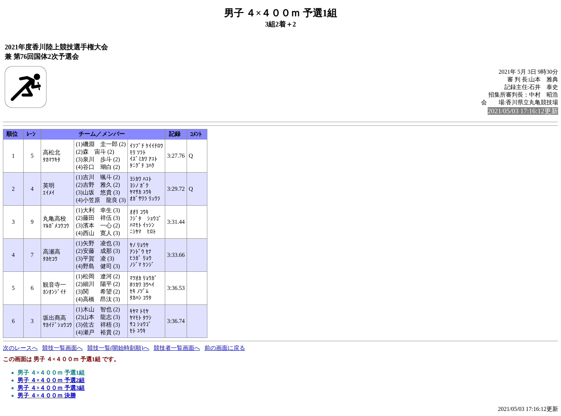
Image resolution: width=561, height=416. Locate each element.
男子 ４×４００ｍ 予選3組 (51, 388)
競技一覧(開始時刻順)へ (118, 348)
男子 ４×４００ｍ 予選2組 (51, 380)
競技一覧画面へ (62, 348)
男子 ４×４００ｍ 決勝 (46, 395)
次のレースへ (20, 348)
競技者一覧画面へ (177, 348)
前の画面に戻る (224, 348)
